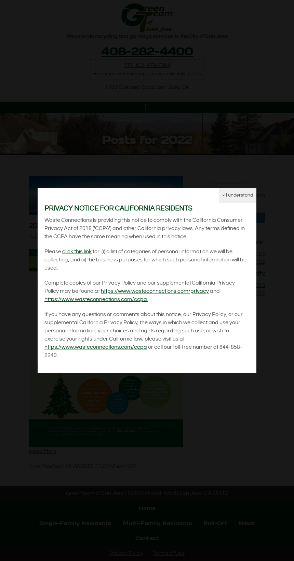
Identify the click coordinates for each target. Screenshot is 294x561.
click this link (77, 252)
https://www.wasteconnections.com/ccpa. (96, 299)
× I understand (237, 195)
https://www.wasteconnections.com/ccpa (95, 347)
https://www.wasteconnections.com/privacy (155, 291)
